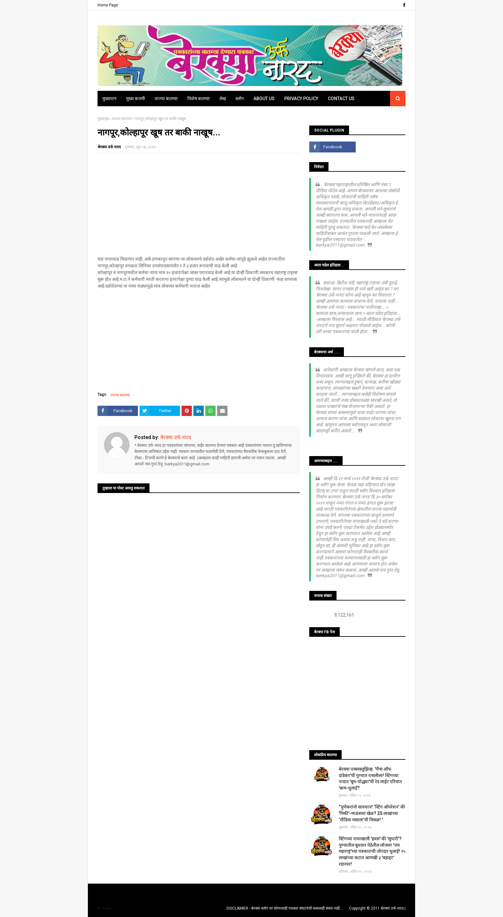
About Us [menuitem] (264, 98)
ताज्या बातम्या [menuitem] (166, 98)
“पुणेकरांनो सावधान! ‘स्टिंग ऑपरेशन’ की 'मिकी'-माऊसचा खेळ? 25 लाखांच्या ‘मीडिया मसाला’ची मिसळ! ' (372, 813)
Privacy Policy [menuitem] (301, 98)
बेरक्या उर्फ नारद (109, 147)
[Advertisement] (199, 204)
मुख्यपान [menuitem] (109, 98)
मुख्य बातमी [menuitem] (135, 98)
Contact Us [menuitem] (341, 98)
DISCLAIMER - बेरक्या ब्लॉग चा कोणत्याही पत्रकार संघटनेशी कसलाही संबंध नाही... (284, 908)
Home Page (108, 5)
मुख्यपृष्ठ (103, 119)
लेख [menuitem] (222, 98)
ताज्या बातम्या (122, 119)
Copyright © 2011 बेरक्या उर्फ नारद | (377, 908)
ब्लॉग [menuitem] (239, 98)
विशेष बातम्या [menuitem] (198, 98)
